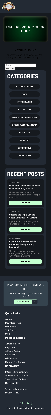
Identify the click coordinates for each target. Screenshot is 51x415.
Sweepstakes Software (16, 379)
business (24, 140)
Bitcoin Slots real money (24, 125)
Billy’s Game (11, 358)
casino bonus (24, 148)
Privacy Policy (12, 393)
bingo (24, 94)
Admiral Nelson (12, 344)
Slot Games (10, 330)
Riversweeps (11, 326)
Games (8, 319)
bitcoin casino (24, 102)
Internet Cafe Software (16, 372)
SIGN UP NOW (27, 302)
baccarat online (24, 86)
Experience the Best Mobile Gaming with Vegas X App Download (22, 244)
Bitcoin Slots (24, 109)
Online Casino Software (16, 375)
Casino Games (24, 155)
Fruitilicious (11, 354)
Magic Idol (10, 347)
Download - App (13, 323)
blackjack (24, 132)
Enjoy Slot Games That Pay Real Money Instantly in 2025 (24, 187)
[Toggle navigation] (46, 6)
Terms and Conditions (16, 389)
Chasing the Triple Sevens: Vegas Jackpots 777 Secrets (23, 216)
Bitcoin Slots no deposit (24, 117)
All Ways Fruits (12, 351)
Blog (7, 334)
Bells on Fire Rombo (15, 362)
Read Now (25, 202)
